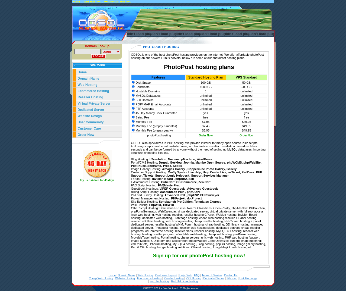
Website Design (90, 116)
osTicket (234, 172)
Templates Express (207, 201)
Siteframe (154, 165)
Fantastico (201, 146)
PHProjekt (178, 198)
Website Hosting (125, 278)
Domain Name (88, 78)
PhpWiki (155, 204)
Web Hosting (88, 85)
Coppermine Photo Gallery (206, 169)
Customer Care (89, 128)
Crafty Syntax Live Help (184, 172)
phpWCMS (234, 162)
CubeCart (168, 182)
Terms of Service (212, 275)
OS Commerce (186, 182)
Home (82, 72)
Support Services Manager (210, 175)
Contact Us (230, 275)
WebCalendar (167, 211)
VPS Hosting (193, 278)
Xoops (177, 165)
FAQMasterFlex (169, 185)
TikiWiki (168, 204)
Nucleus (174, 159)
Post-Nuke (138, 165)
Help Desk (185, 275)
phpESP (193, 195)
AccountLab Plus (172, 191)
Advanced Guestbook (202, 188)
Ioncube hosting (159, 281)
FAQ (196, 275)
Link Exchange (248, 278)
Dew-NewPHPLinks (173, 208)
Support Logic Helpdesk (172, 175)
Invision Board (163, 178)
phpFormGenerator (143, 211)
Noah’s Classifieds (199, 208)
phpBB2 (181, 178)
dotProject (194, 198)
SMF (192, 178)
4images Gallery (174, 169)
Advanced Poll (175, 195)
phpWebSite (252, 162)
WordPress (204, 159)
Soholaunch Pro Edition (176, 201)
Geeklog (176, 162)
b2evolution (158, 159)
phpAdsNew (239, 208)
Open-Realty (221, 208)
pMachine (188, 159)
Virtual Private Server (95, 103)
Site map (232, 278)
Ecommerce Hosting (93, 91)
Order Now (86, 135)
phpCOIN (193, 191)
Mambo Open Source (210, 162)
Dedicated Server (91, 110)
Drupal (163, 162)
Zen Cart (204, 182)
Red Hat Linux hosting (184, 281)
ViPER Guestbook (173, 188)
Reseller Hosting (91, 97)
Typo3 (167, 165)
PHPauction (257, 208)
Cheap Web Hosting (101, 278)
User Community (91, 122)
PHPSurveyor (209, 195)
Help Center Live (214, 172)
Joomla (188, 162)
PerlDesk (248, 172)
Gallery (232, 169)
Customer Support (166, 275)
